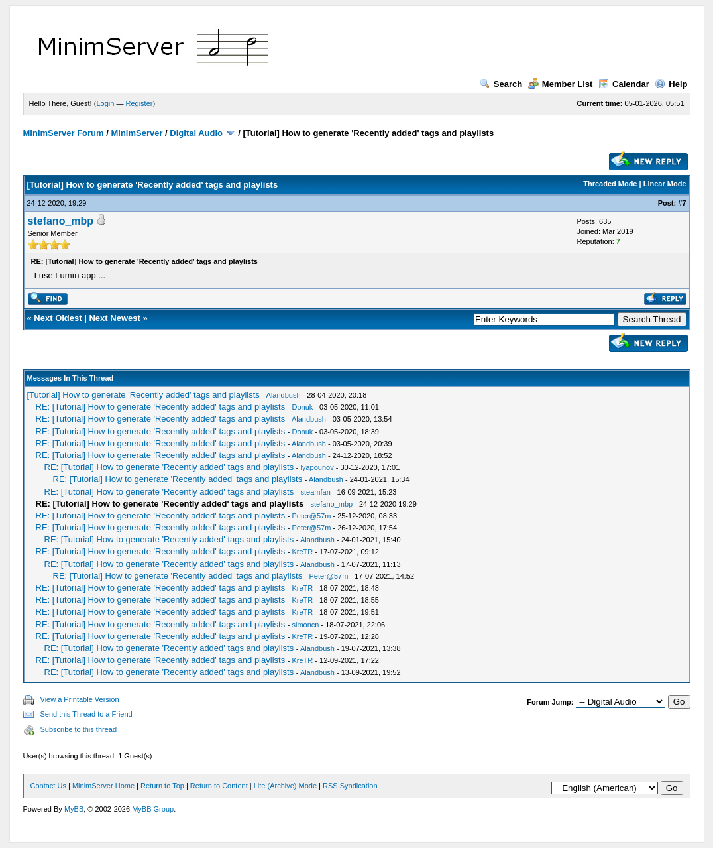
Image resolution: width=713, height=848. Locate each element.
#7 (682, 203)
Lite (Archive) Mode (285, 786)
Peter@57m (311, 516)
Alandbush (283, 395)
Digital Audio (196, 133)
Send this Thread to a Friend (86, 714)
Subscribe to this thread (78, 729)
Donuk (302, 407)
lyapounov (317, 467)
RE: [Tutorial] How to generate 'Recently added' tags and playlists (161, 407)
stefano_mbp (61, 221)
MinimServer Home (103, 786)
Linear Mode (664, 184)
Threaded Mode (610, 184)
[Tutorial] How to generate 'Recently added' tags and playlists (143, 395)
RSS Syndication (350, 786)
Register (138, 103)
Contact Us (48, 786)
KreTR (302, 552)
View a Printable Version (79, 699)
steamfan (316, 492)
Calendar (623, 84)
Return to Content (219, 786)
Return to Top (162, 786)
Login (105, 103)
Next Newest (114, 318)
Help (671, 84)
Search (501, 84)
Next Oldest (58, 318)
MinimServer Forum (63, 133)
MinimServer (136, 133)
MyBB (73, 809)
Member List (560, 84)
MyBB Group (153, 809)
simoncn (305, 625)
